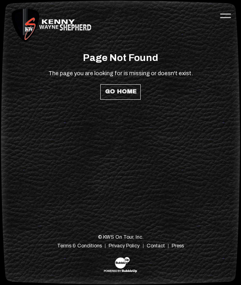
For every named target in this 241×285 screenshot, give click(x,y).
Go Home (120, 91)
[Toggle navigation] (225, 15)
